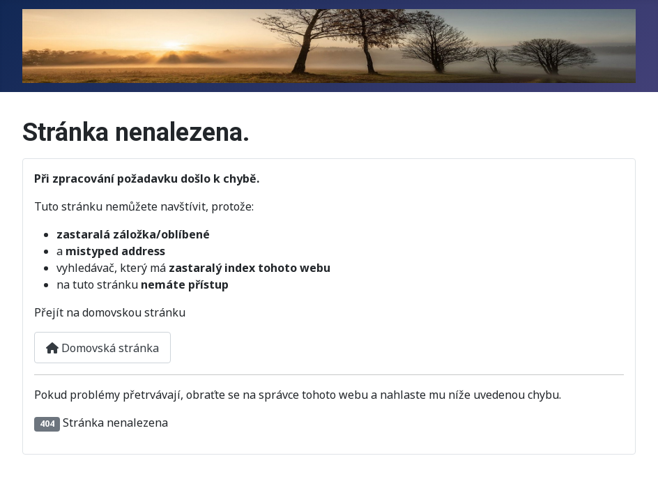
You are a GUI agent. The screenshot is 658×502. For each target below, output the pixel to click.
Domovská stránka (102, 348)
